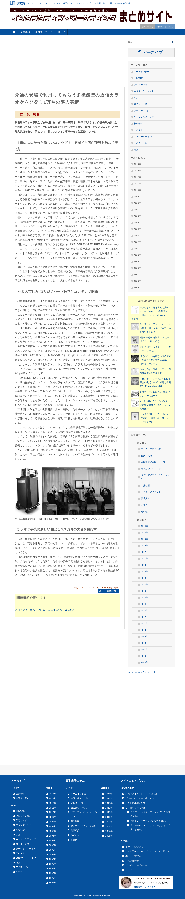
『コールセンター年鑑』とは (139, 798)
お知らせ (145, 505)
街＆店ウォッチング (151, 469)
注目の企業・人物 (79, 798)
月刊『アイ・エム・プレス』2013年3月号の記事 (96, 587)
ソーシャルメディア (144, 117)
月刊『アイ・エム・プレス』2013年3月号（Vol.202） (45, 610)
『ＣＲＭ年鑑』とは (135, 803)
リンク (128, 870)
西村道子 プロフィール (146, 886)
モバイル (138, 130)
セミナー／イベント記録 (83, 825)
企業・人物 (146, 456)
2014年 (144, 604)
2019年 (144, 571)
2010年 (144, 630)
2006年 (144, 656)
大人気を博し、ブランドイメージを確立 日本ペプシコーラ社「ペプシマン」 (155, 418)
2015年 (144, 597)
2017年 (144, 584)
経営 (136, 149)
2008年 (144, 643)
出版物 (61, 32)
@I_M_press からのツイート (142, 672)
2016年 (144, 591)
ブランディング (141, 110)
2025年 (144, 532)
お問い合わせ (147, 26)
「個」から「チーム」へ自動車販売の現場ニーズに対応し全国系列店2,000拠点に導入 (155, 383)
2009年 (144, 636)
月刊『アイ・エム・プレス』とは (141, 793)
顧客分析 (138, 123)
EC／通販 (139, 78)
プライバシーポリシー (136, 865)
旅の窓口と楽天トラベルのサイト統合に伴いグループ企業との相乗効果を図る (155, 328)
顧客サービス (140, 104)
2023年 (144, 545)
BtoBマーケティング (144, 136)
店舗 (136, 97)
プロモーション (141, 84)
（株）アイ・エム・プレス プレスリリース (147, 851)
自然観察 (145, 485)
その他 (144, 511)
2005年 (144, 662)
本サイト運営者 (133, 856)
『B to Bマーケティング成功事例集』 (148, 820)
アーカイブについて (151, 449)
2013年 (144, 610)
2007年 (144, 649)
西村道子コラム (44, 32)
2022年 (144, 552)
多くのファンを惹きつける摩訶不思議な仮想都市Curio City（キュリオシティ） (155, 360)
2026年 (144, 526)
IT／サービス (140, 143)
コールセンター (141, 71)
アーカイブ (17, 780)
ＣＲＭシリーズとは (135, 807)
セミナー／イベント (151, 492)
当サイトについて (165, 26)
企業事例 (25, 32)
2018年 (144, 578)
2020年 (144, 565)
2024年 (144, 539)
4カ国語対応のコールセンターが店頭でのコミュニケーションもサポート (155, 405)
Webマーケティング (144, 91)
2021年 (144, 558)
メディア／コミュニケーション (155, 477)
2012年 (144, 617)
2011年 (144, 623)
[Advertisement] (67, 62)
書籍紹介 (145, 498)
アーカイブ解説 (78, 793)
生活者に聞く (22, 798)
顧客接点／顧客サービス (153, 462)
